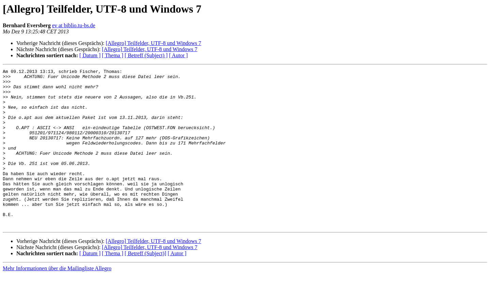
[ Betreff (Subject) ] (146, 55)
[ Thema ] (113, 55)
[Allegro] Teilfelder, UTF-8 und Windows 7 (153, 43)
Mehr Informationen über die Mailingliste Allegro (57, 300)
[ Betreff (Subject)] (145, 285)
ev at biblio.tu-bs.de (73, 25)
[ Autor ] (178, 55)
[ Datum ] (89, 55)
